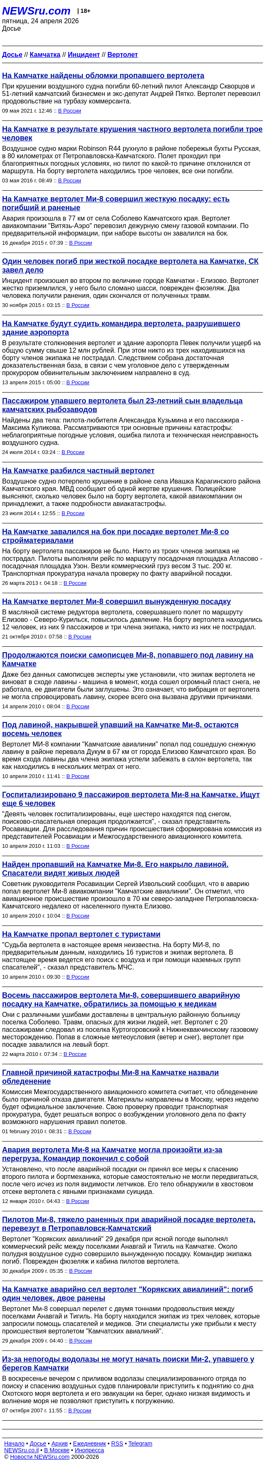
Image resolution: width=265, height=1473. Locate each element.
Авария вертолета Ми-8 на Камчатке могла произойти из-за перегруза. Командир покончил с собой (112, 1154)
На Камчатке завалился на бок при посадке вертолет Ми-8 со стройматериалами (115, 536)
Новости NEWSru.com (39, 1456)
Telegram (141, 1443)
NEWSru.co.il (21, 1450)
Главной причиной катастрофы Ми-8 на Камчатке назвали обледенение (110, 1076)
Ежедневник (89, 1443)
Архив (60, 1443)
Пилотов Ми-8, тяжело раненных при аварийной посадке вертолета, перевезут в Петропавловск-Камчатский (128, 1223)
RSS (117, 1443)
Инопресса (89, 1450)
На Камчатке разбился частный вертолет (78, 470)
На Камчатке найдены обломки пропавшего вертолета (103, 75)
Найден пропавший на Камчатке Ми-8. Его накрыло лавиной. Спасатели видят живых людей (115, 868)
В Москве (56, 1450)
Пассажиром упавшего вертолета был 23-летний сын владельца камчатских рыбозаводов (122, 405)
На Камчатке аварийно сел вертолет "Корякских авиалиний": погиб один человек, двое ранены (127, 1293)
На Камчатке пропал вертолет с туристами (81, 934)
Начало (14, 1443)
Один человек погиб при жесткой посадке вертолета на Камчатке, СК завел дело (130, 265)
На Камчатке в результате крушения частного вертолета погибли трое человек (132, 133)
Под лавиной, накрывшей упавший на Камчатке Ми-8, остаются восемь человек (120, 729)
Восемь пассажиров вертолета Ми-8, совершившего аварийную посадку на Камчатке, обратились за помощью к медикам (121, 999)
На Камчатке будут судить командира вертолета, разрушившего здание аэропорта (121, 327)
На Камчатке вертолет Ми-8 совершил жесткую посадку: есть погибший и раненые (116, 203)
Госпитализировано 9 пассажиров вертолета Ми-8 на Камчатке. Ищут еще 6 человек (131, 799)
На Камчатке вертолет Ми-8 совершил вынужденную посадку (116, 601)
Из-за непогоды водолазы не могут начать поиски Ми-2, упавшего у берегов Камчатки (128, 1363)
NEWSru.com (36, 11)
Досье (38, 1443)
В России (69, 111)
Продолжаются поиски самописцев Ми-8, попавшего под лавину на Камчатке (127, 659)
